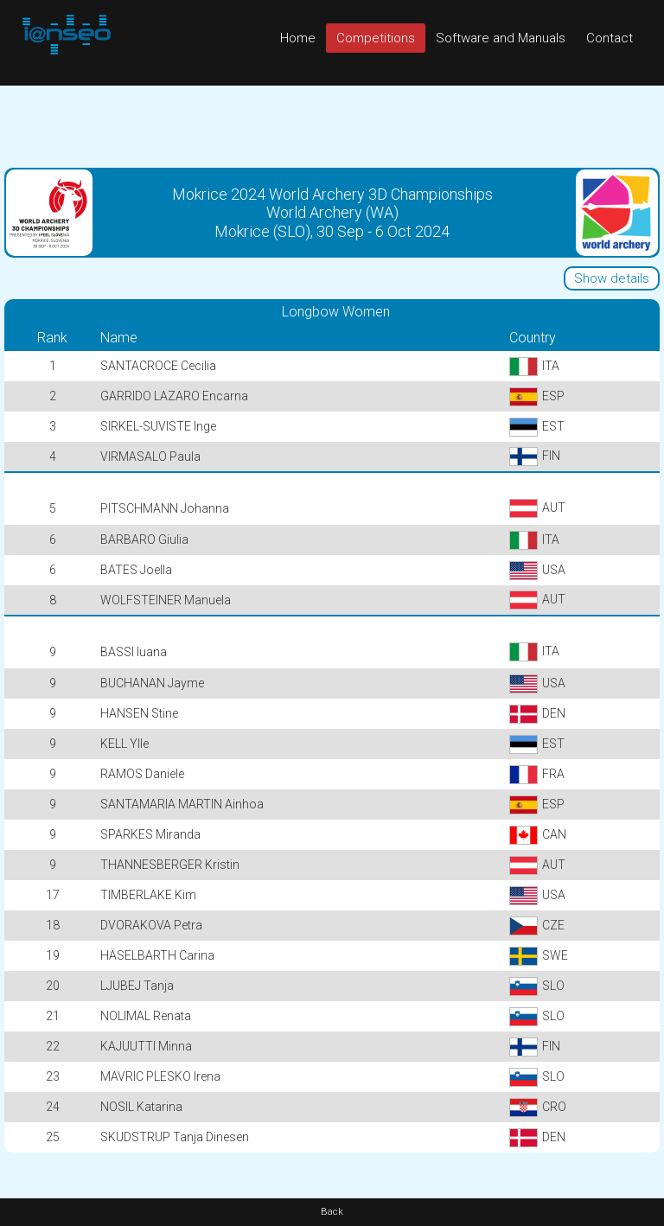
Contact (609, 38)
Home (298, 38)
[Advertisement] (332, 124)
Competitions (375, 38)
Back (332, 1211)
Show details (611, 278)
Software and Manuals (500, 38)
